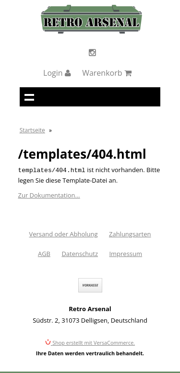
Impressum (125, 252)
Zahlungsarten (130, 233)
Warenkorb (107, 73)
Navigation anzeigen (29, 96)
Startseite (32, 130)
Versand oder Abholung (63, 233)
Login (57, 73)
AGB (44, 252)
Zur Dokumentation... (49, 194)
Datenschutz (79, 252)
